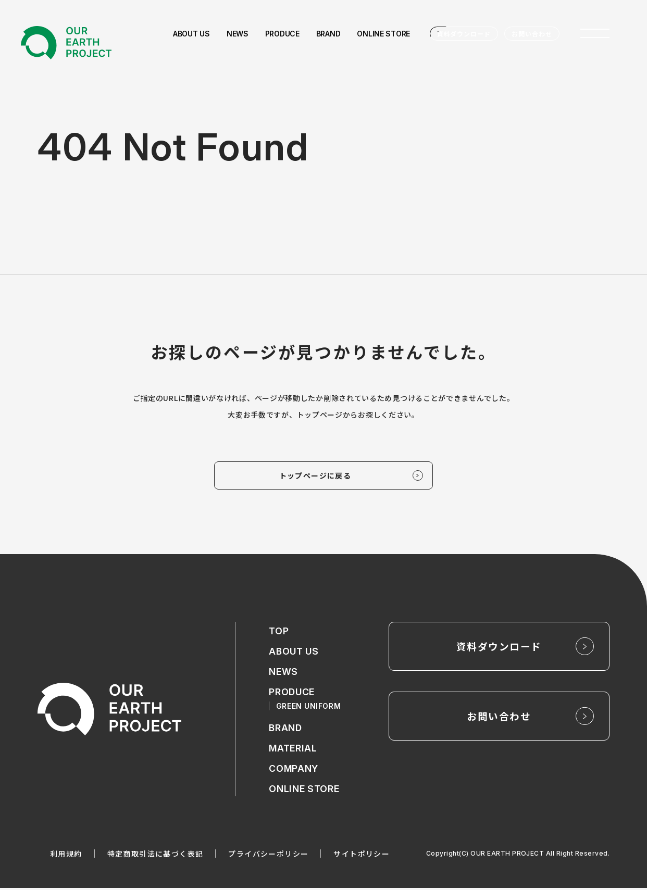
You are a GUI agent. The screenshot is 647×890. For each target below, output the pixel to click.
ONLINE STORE (304, 790)
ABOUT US (294, 652)
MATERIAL (293, 750)
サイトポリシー (361, 855)
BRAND (286, 729)
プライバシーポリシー (268, 855)
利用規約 (66, 855)
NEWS (283, 673)
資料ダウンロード (464, 33)
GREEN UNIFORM (309, 707)
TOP (279, 632)
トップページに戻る (315, 476)
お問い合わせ (532, 33)
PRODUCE (292, 693)
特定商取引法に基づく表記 (155, 855)
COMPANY (294, 770)
